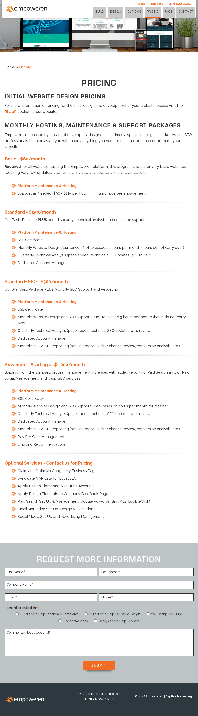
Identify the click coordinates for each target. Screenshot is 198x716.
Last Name (109, 572)
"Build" (11, 111)
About (141, 3)
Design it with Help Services (119, 621)
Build (109, 11)
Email (11, 597)
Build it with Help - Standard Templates (49, 614)
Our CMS (139, 11)
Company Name (19, 584)
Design (123, 11)
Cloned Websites (75, 621)
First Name (15, 572)
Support (157, 3)
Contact (186, 11)
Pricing (157, 11)
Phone (106, 597)
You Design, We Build (166, 614)
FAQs (171, 11)
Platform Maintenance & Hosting (47, 186)
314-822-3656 (180, 3)
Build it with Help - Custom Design (114, 614)
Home (10, 67)
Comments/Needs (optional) (28, 632)
